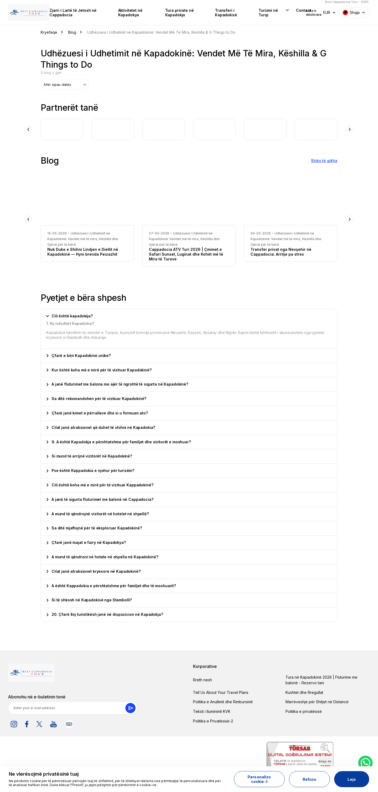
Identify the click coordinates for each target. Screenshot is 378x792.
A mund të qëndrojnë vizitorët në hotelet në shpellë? (98, 512)
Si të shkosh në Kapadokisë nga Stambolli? (89, 599)
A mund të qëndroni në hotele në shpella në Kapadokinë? (102, 555)
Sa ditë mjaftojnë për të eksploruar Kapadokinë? (94, 527)
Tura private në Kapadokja (167, 12)
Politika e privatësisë (304, 710)
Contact (281, 9)
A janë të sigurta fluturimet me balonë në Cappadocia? (100, 498)
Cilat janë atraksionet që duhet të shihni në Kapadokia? (101, 426)
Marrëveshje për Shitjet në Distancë (317, 700)
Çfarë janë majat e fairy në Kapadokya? (86, 541)
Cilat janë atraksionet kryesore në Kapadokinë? (94, 570)
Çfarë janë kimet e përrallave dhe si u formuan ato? (97, 412)
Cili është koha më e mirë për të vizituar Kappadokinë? (100, 484)
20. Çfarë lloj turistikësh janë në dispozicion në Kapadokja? (105, 613)
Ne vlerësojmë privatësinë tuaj (44, 774)
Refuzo (310, 779)
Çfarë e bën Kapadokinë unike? (79, 354)
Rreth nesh (202, 678)
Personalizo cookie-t (259, 779)
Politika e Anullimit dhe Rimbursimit (223, 700)
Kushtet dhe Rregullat (304, 691)
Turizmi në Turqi (249, 12)
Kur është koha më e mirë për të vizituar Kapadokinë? (99, 368)
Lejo (352, 779)
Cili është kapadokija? (69, 315)
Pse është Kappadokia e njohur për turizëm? (90, 469)
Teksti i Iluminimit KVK (211, 710)
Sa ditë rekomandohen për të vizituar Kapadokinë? (96, 397)
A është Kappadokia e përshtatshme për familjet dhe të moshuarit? (111, 584)
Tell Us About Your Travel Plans (220, 691)
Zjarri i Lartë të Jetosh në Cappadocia (70, 12)
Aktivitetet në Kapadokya (122, 12)
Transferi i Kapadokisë (210, 12)
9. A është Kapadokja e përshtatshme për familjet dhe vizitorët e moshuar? (119, 440)
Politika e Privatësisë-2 (213, 719)
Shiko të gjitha (324, 159)
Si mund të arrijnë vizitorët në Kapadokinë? (89, 455)
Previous (28, 128)
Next (349, 128)
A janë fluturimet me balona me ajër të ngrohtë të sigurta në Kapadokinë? (117, 383)
